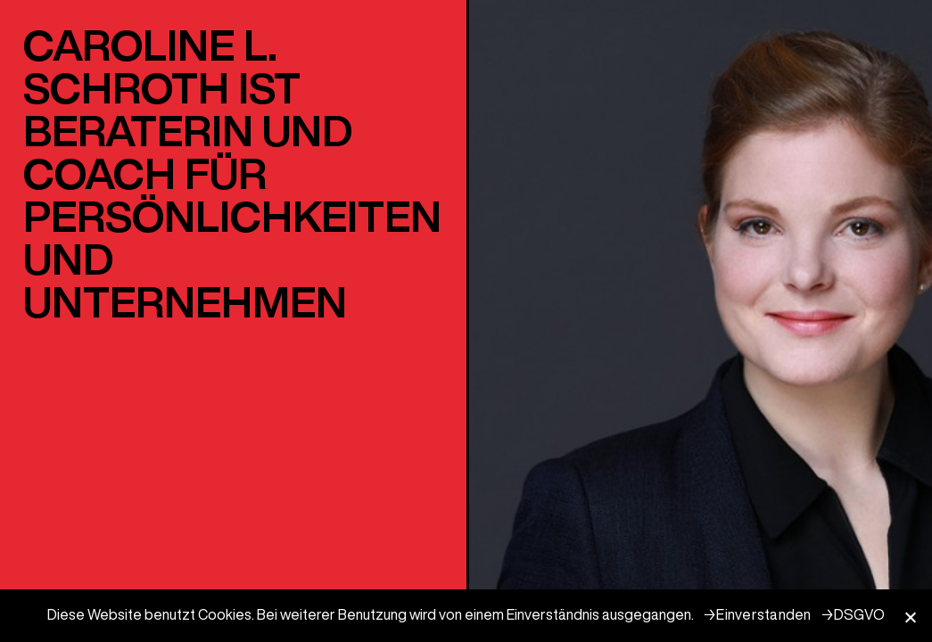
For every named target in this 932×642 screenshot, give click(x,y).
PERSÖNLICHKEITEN (232, 215)
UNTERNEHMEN (185, 301)
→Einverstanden (757, 614)
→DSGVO (853, 614)
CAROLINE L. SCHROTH (150, 66)
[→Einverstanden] (910, 617)
